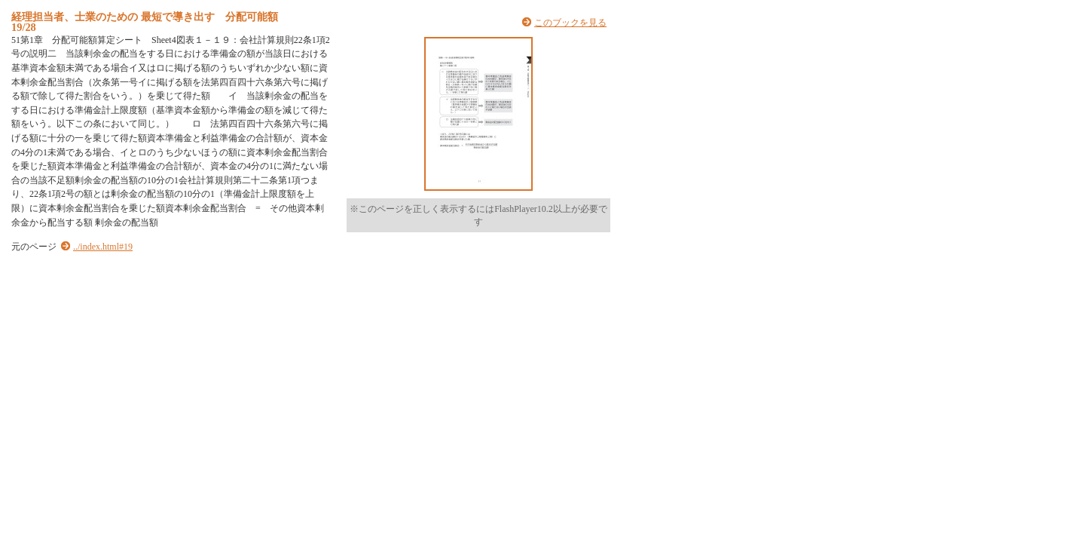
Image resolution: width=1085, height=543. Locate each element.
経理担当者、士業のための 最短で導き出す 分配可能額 (144, 17)
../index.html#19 (103, 246)
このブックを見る (570, 22)
